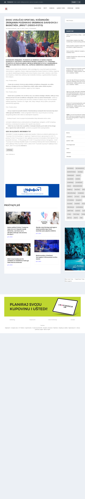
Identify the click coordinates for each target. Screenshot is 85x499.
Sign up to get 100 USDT (73, 92)
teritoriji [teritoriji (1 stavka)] (76, 215)
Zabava (51, 9)
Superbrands (28, 329)
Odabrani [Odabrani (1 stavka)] (81, 194)
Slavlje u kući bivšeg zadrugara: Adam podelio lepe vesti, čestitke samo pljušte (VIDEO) (46, 230)
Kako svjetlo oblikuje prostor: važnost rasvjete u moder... (29, 2)
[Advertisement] (36, 170)
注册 (67, 116)
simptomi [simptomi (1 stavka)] (70, 212)
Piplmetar (55, 329)
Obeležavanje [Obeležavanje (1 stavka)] (71, 194)
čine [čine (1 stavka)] (81, 219)
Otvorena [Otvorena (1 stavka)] (70, 201)
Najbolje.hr (7, 329)
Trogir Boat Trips (79, 280)
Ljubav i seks (61, 9)
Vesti (45, 9)
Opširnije (9, 151)
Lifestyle (68, 138)
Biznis (78, 9)
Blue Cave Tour (69, 280)
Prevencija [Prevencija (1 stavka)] (70, 208)
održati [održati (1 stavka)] (69, 197)
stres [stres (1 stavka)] (69, 215)
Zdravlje (70, 9)
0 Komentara (32, 29)
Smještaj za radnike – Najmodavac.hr (67, 329)
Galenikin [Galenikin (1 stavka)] (70, 180)
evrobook (13, 29)
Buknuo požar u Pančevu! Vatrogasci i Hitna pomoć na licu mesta (46, 258)
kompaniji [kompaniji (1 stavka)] (70, 183)
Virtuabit (45, 329)
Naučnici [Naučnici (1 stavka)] (77, 190)
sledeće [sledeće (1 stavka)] (77, 212)
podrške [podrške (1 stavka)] (77, 205)
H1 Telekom (21, 329)
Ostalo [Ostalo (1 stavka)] (77, 197)
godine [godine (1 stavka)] (78, 180)
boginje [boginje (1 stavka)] (80, 173)
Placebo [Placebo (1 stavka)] (69, 205)
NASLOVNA (37, 9)
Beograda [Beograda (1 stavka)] (70, 169)
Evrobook (50, 329)
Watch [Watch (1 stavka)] (69, 219)
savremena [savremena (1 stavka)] (79, 208)
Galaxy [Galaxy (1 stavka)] (78, 176)
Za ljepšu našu (14, 329)
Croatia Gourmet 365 (37, 329)
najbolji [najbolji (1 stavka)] (69, 190)
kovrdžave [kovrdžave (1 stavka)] (79, 183)
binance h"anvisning (72, 104)
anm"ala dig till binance (73, 81)
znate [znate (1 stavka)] (76, 219)
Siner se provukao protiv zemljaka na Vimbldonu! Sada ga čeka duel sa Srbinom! (18, 261)
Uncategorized (70, 146)
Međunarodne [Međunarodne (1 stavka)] (77, 187)
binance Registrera (71, 69)
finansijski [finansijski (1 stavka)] (70, 176)
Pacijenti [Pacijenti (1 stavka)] (78, 201)
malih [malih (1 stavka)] (69, 187)
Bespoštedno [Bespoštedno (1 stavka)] (71, 173)
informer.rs (24, 147)
